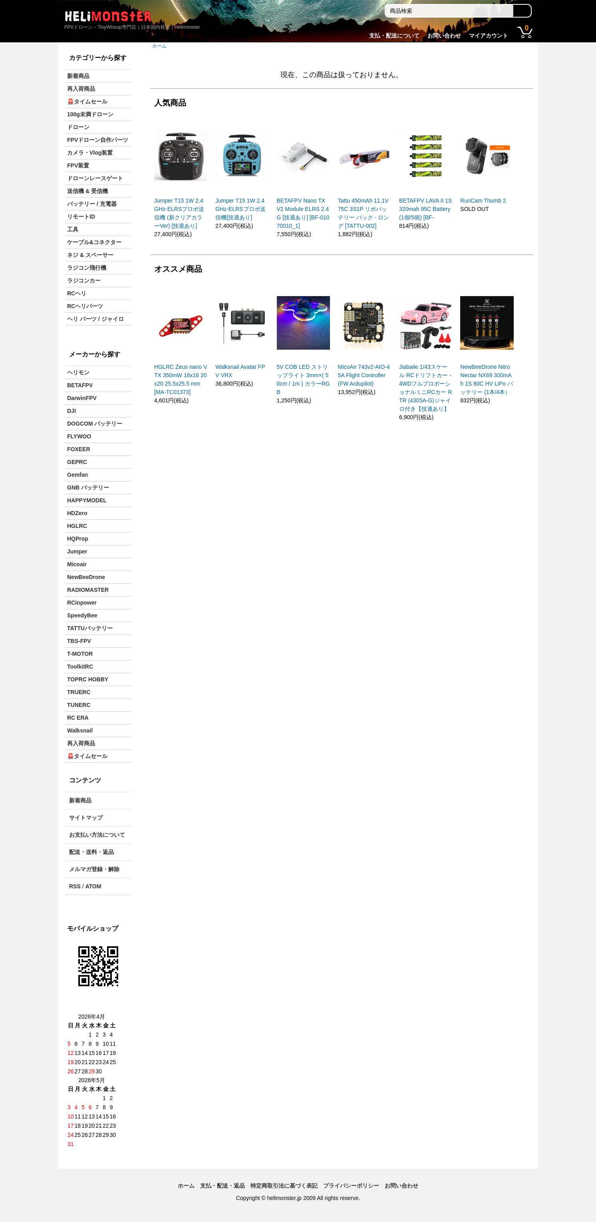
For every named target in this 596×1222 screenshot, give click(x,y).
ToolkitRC (80, 666)
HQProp (77, 538)
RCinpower (82, 602)
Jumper (77, 551)
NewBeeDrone (86, 577)
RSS (75, 886)
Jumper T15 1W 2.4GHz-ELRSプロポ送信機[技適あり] (240, 209)
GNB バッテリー (88, 487)
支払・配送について (394, 35)
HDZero (77, 513)
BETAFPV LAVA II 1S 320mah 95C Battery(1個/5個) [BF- (425, 209)
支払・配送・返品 (222, 1185)
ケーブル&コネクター (94, 242)
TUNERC (78, 705)
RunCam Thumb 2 (483, 200)
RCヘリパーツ (85, 306)
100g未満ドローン (90, 114)
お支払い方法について (97, 835)
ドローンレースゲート (95, 178)
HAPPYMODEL (87, 500)
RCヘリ (76, 293)
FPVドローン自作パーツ (97, 140)
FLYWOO (79, 436)
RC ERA (78, 717)
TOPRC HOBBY (87, 679)
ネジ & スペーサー (90, 255)
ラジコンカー (84, 280)
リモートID (81, 216)
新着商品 (78, 76)
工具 (72, 229)
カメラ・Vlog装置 (90, 152)
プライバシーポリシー (351, 1185)
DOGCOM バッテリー (94, 423)
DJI (71, 411)
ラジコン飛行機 (86, 268)
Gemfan (77, 475)
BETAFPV (80, 385)
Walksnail (80, 730)
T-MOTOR (80, 654)
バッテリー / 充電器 (92, 204)
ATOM (93, 886)
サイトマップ (86, 817)
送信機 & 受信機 (87, 191)
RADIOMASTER (88, 590)
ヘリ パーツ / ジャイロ (95, 319)
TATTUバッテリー (90, 628)
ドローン (78, 127)
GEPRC (77, 462)
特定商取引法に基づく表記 (284, 1185)
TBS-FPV (79, 641)
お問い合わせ (444, 35)
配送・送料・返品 (91, 852)
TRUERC (78, 692)
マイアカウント (488, 35)
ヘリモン (78, 372)
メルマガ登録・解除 (94, 869)
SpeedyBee (82, 615)
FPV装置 (78, 165)
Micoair (77, 564)
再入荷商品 (81, 89)
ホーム (159, 46)
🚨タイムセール (87, 101)
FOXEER (78, 449)
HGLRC (77, 526)
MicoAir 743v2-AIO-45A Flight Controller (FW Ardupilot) (364, 375)
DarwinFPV (82, 398)
